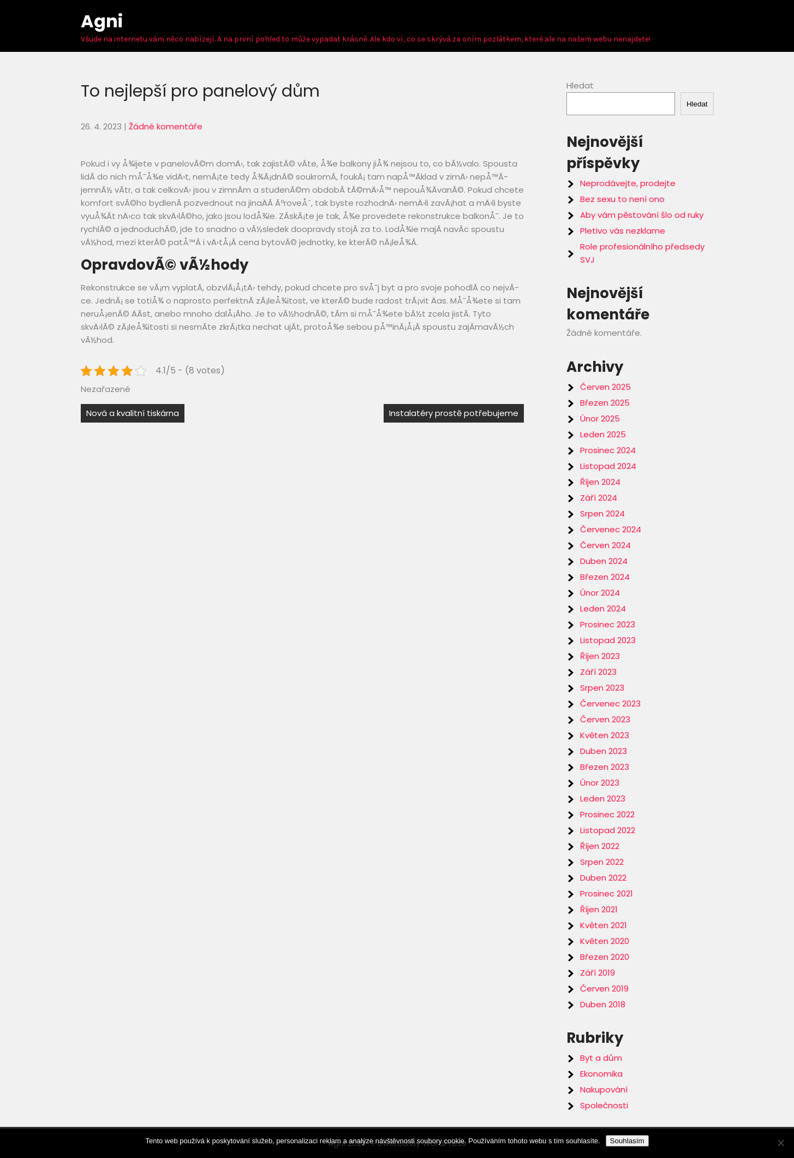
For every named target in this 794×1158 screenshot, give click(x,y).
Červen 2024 (605, 545)
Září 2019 (597, 972)
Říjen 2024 (600, 482)
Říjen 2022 (599, 846)
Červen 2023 (605, 719)
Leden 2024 (603, 608)
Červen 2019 (604, 988)
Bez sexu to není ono (622, 199)
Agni (102, 21)
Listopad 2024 (608, 466)
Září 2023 (598, 672)
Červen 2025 (605, 387)
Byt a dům (601, 1058)
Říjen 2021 (599, 909)
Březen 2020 (604, 957)
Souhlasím (627, 1141)
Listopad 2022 (607, 830)
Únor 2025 (600, 418)
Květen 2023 (604, 735)
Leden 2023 (602, 798)
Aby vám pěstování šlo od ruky (641, 215)
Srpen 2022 (602, 862)
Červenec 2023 (610, 703)
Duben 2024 (604, 561)
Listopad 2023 (608, 640)
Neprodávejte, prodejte (628, 183)
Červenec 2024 (610, 529)
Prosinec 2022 (607, 814)
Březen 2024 (605, 577)
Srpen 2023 (602, 687)
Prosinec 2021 (606, 893)
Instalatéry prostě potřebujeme (453, 413)
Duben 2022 (603, 877)
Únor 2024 (600, 592)
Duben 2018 (602, 1004)
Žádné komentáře (165, 126)
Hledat (580, 85)
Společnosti (604, 1105)
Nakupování (604, 1089)
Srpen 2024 (602, 513)
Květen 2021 (603, 925)
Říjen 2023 (600, 656)
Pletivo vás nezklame (622, 230)
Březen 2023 (604, 767)
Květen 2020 (604, 941)
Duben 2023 (603, 751)
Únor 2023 (599, 782)
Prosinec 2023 (607, 624)
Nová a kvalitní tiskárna (132, 413)
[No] (780, 1142)
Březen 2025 (605, 402)
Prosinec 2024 (608, 450)
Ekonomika (601, 1073)
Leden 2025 (603, 434)
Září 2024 (598, 497)
